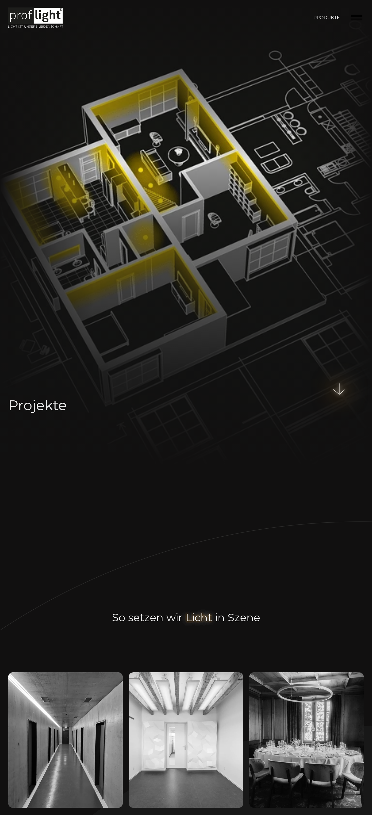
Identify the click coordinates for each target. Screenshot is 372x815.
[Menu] (356, 17)
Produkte (327, 17)
